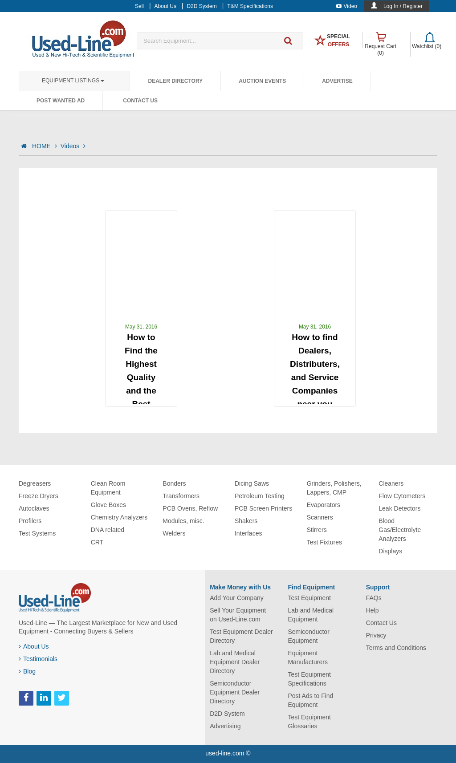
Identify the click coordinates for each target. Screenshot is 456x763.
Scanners (320, 517)
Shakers (246, 520)
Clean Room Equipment (108, 488)
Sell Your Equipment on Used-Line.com (238, 615)
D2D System (227, 713)
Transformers (181, 495)
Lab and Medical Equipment (311, 615)
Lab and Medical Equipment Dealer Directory (235, 661)
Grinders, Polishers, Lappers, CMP (334, 488)
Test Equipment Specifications (309, 679)
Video (346, 6)
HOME (44, 146)
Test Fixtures (324, 542)
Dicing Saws (252, 483)
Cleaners (391, 483)
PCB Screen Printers (263, 508)
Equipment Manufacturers (307, 657)
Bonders (174, 483)
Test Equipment (309, 597)
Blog (27, 671)
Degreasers (35, 483)
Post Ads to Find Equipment (310, 700)
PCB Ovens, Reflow (190, 508)
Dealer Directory (175, 81)
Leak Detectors (399, 508)
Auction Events (262, 81)
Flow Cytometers (402, 495)
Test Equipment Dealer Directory (241, 636)
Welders (174, 533)
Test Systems (37, 533)
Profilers (30, 520)
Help (372, 610)
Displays (390, 551)
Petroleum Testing (260, 495)
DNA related (107, 529)
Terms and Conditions (396, 647)
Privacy (376, 635)
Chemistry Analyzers (119, 517)
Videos (73, 146)
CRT (97, 542)
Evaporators (323, 504)
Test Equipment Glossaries (309, 722)
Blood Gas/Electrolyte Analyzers (400, 529)
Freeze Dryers (38, 495)
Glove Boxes (108, 504)
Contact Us (140, 100)
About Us (34, 646)
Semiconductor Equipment (308, 636)
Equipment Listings (73, 80)
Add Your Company (237, 597)
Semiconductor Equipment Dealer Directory (235, 692)
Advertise (337, 81)
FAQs (374, 597)
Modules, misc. (183, 520)
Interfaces (248, 533)
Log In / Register (403, 6)
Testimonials (38, 658)
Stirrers (317, 529)
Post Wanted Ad (61, 100)
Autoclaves (34, 508)
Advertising (225, 726)
